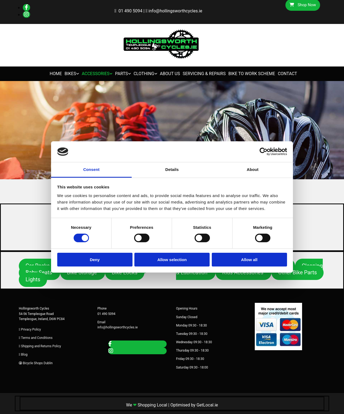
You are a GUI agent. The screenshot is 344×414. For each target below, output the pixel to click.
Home (56, 73)
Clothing (144, 73)
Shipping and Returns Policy (41, 346)
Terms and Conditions (36, 338)
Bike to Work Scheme (251, 73)
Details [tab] (172, 169)
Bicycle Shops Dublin (38, 363)
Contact (287, 73)
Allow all (249, 259)
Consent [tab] (91, 169)
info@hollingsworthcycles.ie (175, 10)
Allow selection (172, 259)
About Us (170, 73)
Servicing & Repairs (204, 73)
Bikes (70, 73)
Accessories (95, 73)
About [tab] (253, 169)
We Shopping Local (146, 405)
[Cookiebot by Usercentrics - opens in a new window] (263, 152)
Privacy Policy (31, 329)
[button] (82, 272)
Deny (95, 259)
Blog (24, 354)
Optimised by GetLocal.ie (194, 405)
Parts (121, 73)
